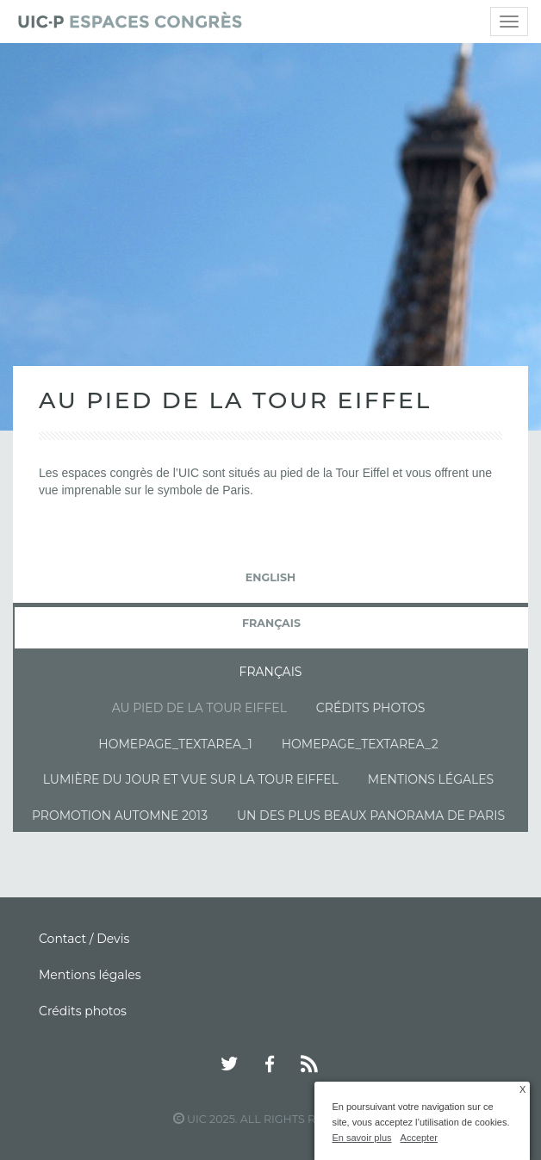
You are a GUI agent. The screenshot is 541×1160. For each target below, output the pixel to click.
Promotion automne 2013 (120, 815)
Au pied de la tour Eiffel (199, 708)
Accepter (419, 1137)
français (271, 623)
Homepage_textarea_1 (175, 744)
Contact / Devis (84, 938)
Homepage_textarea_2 (360, 744)
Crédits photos (371, 708)
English (270, 577)
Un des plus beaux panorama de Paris (371, 815)
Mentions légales (431, 779)
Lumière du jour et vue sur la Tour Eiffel (191, 779)
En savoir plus (361, 1137)
